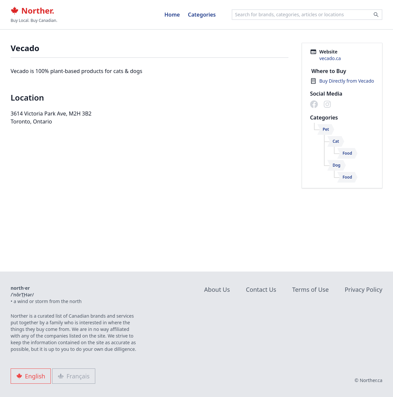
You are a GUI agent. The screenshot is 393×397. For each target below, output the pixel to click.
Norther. (32, 10)
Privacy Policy (363, 289)
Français (74, 376)
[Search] (376, 14)
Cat (336, 141)
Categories (202, 14)
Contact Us (261, 289)
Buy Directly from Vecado (346, 81)
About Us (217, 289)
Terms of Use (310, 289)
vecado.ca (330, 58)
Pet (326, 129)
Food (347, 153)
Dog (337, 165)
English (30, 376)
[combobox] (307, 14)
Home (172, 14)
